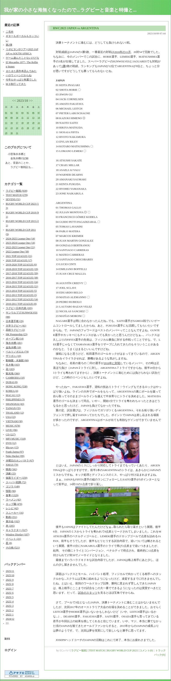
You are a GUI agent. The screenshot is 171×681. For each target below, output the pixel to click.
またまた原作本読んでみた (21, 71)
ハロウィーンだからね (18, 75)
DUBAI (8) (12, 382)
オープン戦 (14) (15, 338)
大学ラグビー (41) (16, 325)
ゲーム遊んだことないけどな (22, 57)
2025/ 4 (9, 601)
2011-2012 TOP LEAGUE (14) (22, 299)
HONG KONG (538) (16, 386)
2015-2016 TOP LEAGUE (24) (22, 282)
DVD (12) (11, 443)
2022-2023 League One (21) (20, 247)
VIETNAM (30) (14, 421)
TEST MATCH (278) (17, 195)
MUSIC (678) (13, 425)
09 (11, 118)
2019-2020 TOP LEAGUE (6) (21, 264)
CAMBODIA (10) (15, 377)
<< (14, 100)
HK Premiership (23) (16, 334)
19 (28, 123)
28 (39, 128)
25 (22, 128)
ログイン (10, 650)
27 (33, 128)
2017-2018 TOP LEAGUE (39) (22, 273)
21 (39, 123)
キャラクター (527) (16, 530)
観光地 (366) (13, 373)
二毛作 (9, 31)
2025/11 (10, 571)
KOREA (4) (12, 390)
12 (28, 118)
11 (22, 118)
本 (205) (10, 525)
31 (17, 133)
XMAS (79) (12, 464)
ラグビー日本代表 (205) (19, 308)
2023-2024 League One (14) (20, 242)
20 (33, 123)
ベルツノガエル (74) (17, 351)
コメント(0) (146, 650)
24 (17, 128)
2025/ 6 (9, 592)
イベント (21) (13, 538)
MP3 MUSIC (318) (16, 438)
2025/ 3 (9, 605)
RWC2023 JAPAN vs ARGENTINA (76, 28)
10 (17, 118)
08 (6, 118)
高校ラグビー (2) (15, 329)
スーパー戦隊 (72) (16, 482)
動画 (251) (11, 517)
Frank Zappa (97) (15, 451)
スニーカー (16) (15, 512)
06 (33, 113)
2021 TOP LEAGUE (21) (19, 256)
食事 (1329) (12, 495)
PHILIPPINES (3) (15, 399)
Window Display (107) (17, 534)
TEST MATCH (97, 650)
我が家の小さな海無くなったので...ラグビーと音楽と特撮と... (70, 10)
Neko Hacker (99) (15, 456)
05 (28, 113)
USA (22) (11, 417)
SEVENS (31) (13, 199)
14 (39, 118)
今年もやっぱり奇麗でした (21, 79)
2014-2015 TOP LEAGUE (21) (22, 286)
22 (6, 128)
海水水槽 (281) (14, 342)
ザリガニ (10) (13, 355)
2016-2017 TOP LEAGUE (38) (22, 277)
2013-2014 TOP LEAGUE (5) (21, 290)
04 (22, 113)
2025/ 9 (9, 579)
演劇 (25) (11, 473)
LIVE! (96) (11, 430)
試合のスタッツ (87, 592)
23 (11, 128)
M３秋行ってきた (16, 84)
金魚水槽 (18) (13, 347)
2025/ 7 (9, 588)
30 (11, 133)
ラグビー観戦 (79, 650)
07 (39, 113)
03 (17, 113)
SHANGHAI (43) (15, 403)
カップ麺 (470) (14, 504)
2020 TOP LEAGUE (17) (19, 260)
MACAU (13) (13, 395)
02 (11, 113)
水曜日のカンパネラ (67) (20, 460)
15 (6, 123)
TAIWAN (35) (13, 408)
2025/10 (10, 575)
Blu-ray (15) (12, 447)
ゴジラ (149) (13, 486)
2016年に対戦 (112, 363)
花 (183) (10, 369)
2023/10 (22, 100)
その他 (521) (13, 547)
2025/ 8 (9, 584)
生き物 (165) (13, 364)
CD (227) (11, 434)
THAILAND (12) (15, 412)
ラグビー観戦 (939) (16, 190)
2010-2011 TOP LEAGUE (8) (21, 303)
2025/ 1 (9, 614)
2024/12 (10, 618)
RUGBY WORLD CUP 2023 (122, 650)
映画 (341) (11, 469)
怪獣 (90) (11, 491)
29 (6, 133)
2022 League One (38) (17, 251)
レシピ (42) (12, 508)
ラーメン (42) (13, 499)
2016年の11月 (122, 52)
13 (33, 118)
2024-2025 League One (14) (20, 238)
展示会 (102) (13, 521)
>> (31, 100)
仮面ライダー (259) (16, 477)
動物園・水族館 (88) (17, 360)
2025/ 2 (9, 610)
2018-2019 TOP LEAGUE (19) (22, 269)
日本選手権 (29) (15, 321)
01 (6, 113)
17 (17, 123)
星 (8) (9, 543)
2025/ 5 (9, 597)
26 (28, 128)
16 (11, 123)
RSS (7, 638)
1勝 (63, 66)
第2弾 (9, 44)
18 (22, 123)
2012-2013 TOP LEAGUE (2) (21, 295)
